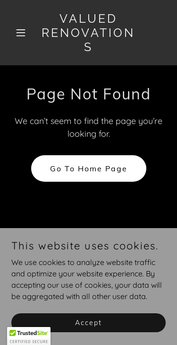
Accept (88, 322)
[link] (88, 48)
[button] (22, 32)
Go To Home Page (88, 168)
